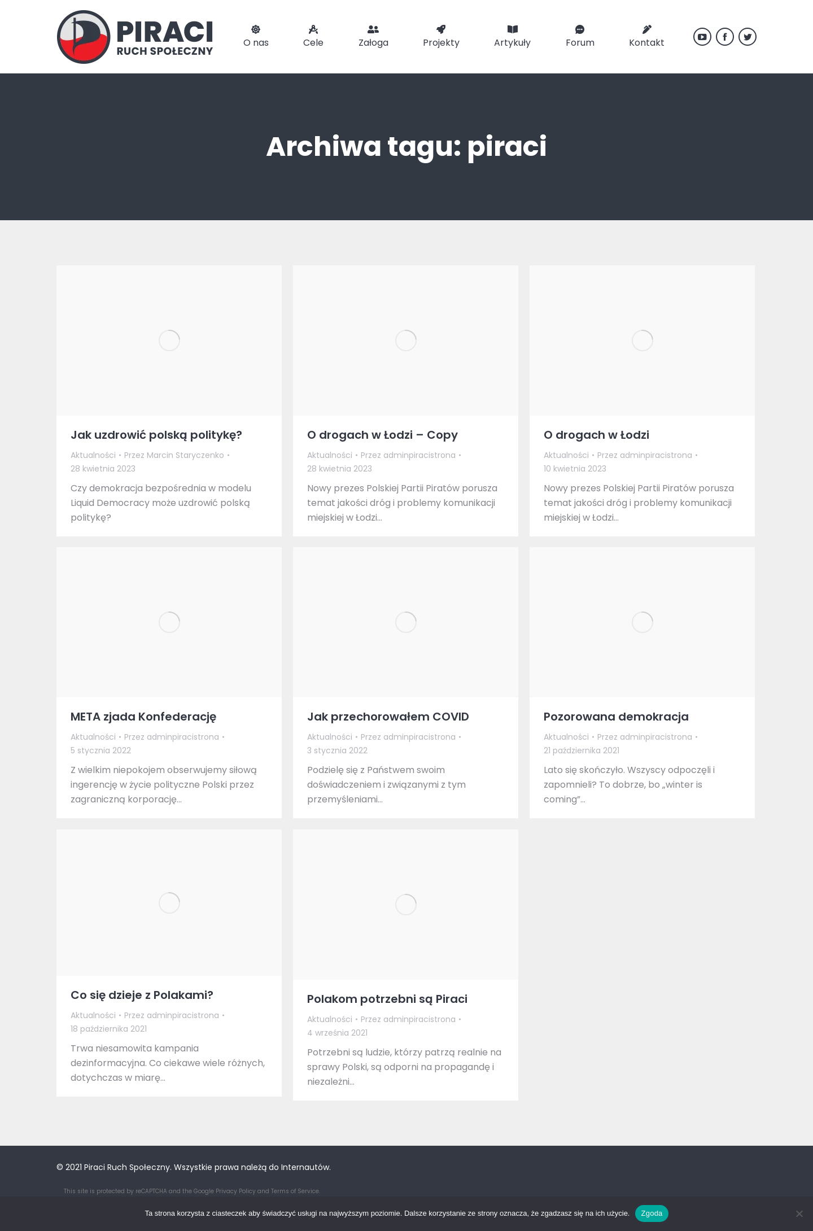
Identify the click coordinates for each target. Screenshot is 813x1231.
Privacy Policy (236, 1191)
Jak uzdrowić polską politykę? (156, 435)
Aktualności (93, 455)
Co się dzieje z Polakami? (142, 995)
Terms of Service (295, 1191)
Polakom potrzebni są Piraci (387, 999)
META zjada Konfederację (143, 716)
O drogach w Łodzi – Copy (382, 435)
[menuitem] (256, 37)
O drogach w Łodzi (596, 435)
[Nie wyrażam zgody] (799, 1213)
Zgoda (651, 1213)
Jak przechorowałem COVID (388, 716)
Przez (174, 455)
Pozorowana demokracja (616, 716)
